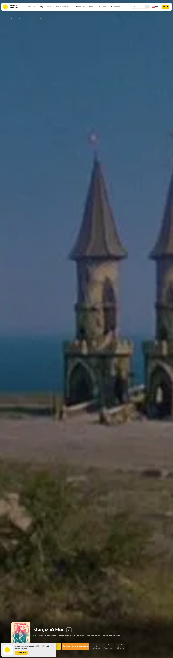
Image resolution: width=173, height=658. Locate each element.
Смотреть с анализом (77, 646)
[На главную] (12, 7)
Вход (165, 7)
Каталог (31, 7)
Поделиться (108, 648)
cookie (37, 646)
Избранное (96, 648)
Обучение (120, 648)
